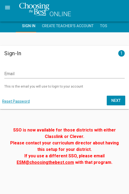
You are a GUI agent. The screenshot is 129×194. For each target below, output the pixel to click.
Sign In (28, 26)
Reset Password (16, 101)
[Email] (64, 74)
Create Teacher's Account (68, 26)
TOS (103, 26)
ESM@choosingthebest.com (45, 162)
